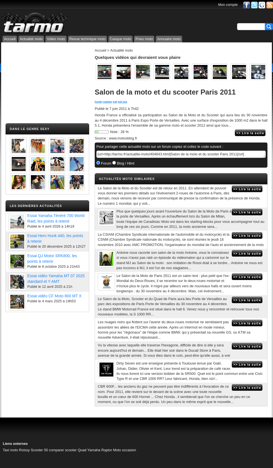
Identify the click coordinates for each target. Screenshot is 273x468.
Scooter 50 (39, 450)
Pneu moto (144, 39)
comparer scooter (63, 450)
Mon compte (228, 5)
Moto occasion (124, 450)
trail (115, 101)
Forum (105, 163)
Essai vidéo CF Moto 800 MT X (54, 296)
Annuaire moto (169, 39)
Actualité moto (31, 39)
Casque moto (120, 39)
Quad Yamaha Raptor (95, 450)
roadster (107, 101)
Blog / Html (125, 163)
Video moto (56, 39)
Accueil (10, 39)
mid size (122, 101)
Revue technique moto (87, 39)
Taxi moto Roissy (16, 450)
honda (98, 101)
